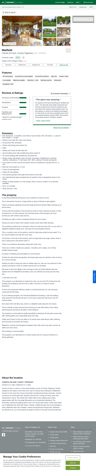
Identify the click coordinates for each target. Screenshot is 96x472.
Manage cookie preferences (59, 440)
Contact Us (70, 2)
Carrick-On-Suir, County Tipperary (24, 53)
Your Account (88, 2)
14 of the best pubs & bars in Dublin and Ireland (82, 442)
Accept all (73, 468)
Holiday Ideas (82, 7)
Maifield (7, 50)
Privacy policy (54, 434)
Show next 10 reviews (61, 127)
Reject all (73, 463)
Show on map (64, 65)
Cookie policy (54, 437)
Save (68, 50)
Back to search (10, 12)
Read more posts (78, 451)
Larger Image (9, 43)
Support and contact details (58, 432)
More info (53, 446)
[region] (48, 462)
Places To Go (72, 7)
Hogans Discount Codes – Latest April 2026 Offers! (81, 437)
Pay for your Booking (56, 449)
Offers (91, 7)
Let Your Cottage (60, 2)
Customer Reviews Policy (58, 443)
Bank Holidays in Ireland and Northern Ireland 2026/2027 (82, 433)
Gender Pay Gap (55, 452)
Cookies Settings (72, 457)
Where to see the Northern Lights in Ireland (81, 447)
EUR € (78, 2)
